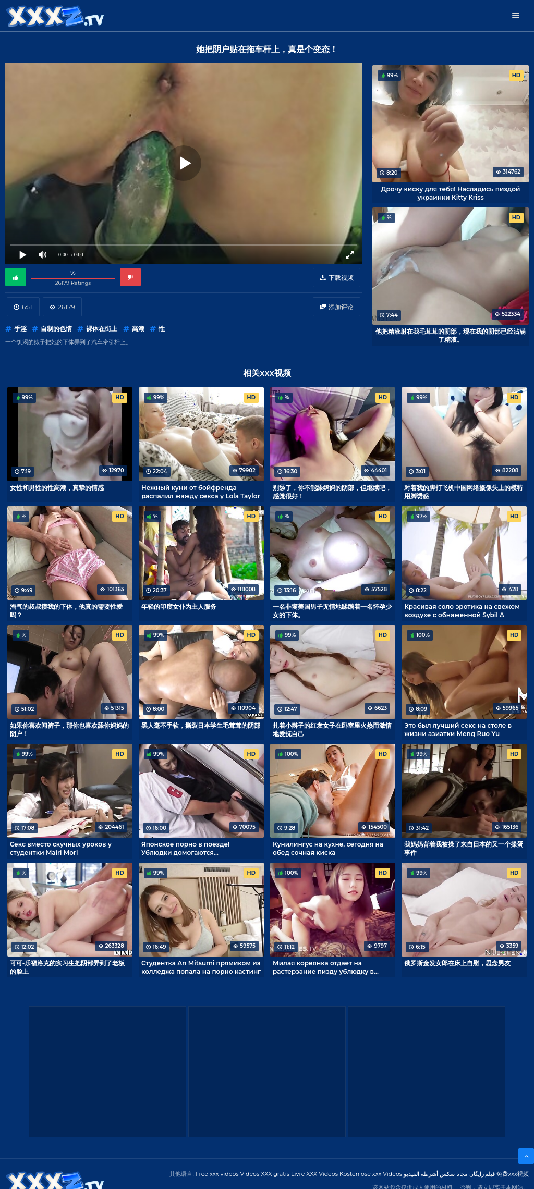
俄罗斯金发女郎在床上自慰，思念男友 (457, 963)
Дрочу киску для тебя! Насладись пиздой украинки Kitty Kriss (450, 193)
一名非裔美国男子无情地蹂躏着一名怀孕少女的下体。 (332, 610)
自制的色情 (56, 329)
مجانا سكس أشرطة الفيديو (436, 1174)
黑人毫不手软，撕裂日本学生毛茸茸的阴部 (200, 725)
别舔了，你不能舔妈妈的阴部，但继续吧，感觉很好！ (332, 491)
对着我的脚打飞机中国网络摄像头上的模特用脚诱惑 (463, 491)
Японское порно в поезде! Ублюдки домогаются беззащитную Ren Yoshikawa (189, 848)
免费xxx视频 (512, 1174)
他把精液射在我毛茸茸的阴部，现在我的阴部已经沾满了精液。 (450, 335)
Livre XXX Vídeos (314, 1174)
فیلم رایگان (482, 1174)
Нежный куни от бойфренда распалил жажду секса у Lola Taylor (200, 491)
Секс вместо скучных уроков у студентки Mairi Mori (61, 848)
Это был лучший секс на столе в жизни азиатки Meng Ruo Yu (458, 729)
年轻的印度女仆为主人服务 (178, 606)
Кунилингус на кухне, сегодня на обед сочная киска (328, 848)
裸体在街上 (101, 329)
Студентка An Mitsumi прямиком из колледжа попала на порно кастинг (201, 967)
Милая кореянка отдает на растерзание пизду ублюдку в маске (323, 967)
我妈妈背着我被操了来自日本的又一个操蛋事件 (463, 848)
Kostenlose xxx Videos (370, 1174)
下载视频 (341, 277)
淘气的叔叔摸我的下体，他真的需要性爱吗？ (66, 610)
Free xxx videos (217, 1174)
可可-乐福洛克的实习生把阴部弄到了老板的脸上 (67, 967)
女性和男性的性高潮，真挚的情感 (57, 488)
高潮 (138, 329)
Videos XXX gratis (265, 1174)
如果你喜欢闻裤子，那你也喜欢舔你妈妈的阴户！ (69, 729)
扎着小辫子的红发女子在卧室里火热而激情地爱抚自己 (332, 729)
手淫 (20, 329)
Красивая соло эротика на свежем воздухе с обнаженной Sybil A (462, 610)
